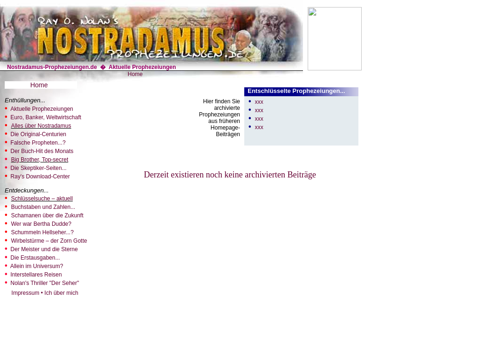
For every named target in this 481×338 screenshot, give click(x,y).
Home (135, 74)
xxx (259, 102)
